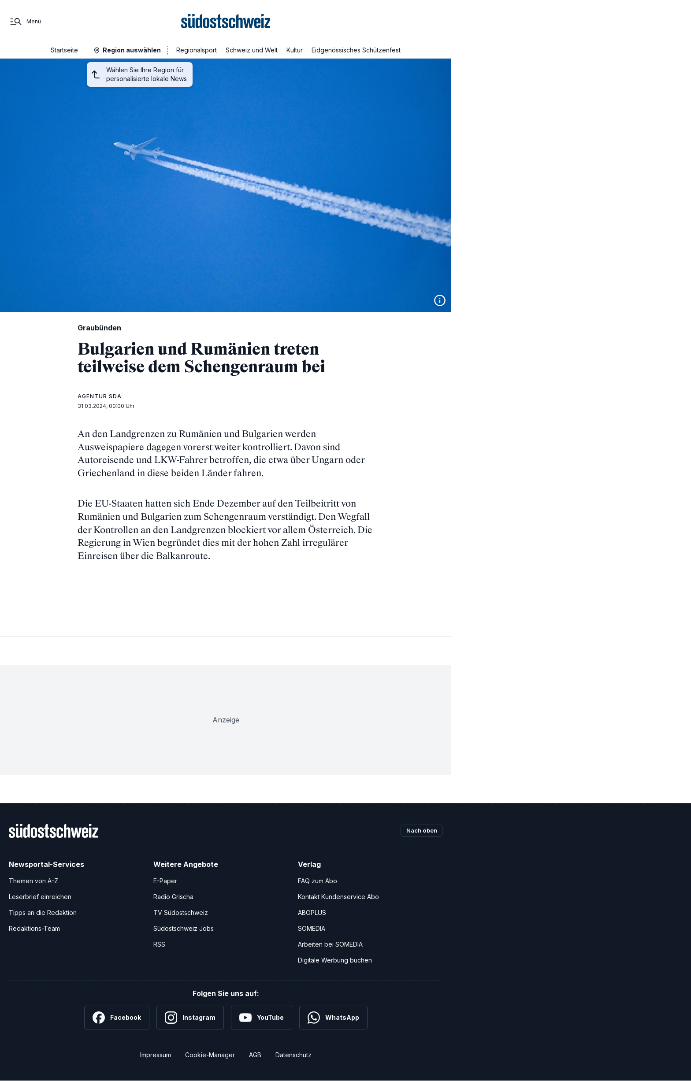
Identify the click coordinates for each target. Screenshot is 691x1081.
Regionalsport (196, 50)
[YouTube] (261, 1017)
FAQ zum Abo (317, 881)
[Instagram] (190, 1017)
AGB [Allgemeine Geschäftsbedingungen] (255, 1055)
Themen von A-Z (33, 881)
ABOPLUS (312, 912)
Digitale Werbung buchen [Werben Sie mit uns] (335, 960)
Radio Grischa (173, 896)
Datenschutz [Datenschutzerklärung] (293, 1055)
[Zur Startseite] (226, 21)
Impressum (155, 1055)
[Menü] (25, 21)
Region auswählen (132, 50)
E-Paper (165, 881)
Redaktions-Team (34, 928)
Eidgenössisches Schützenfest (356, 50)
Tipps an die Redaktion (43, 912)
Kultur (294, 50)
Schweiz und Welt (252, 50)
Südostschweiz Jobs (183, 928)
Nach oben (419, 830)
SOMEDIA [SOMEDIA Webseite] (311, 928)
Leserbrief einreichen (40, 896)
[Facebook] (116, 1017)
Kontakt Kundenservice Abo (338, 896)
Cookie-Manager (210, 1055)
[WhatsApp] (333, 1017)
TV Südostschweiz (180, 912)
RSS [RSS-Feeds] (159, 944)
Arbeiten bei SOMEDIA (330, 944)
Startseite (64, 50)
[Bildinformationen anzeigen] (440, 300)
